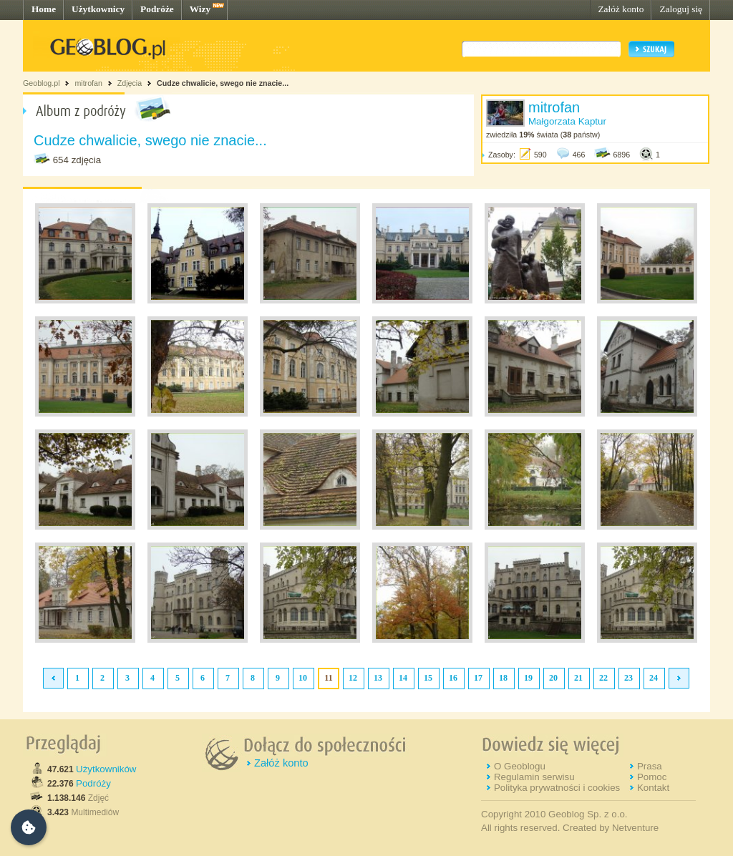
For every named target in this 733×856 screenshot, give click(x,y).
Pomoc (651, 777)
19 (528, 678)
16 (453, 678)
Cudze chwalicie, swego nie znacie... (222, 83)
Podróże (157, 9)
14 (403, 678)
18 (503, 678)
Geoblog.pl (41, 83)
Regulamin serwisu (534, 777)
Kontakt (653, 787)
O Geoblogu (519, 766)
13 (378, 678)
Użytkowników (106, 769)
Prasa (649, 766)
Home (43, 9)
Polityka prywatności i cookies (557, 787)
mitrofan (88, 83)
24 (653, 678)
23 (628, 678)
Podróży (93, 783)
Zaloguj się (680, 9)
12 (353, 678)
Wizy (200, 9)
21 (578, 678)
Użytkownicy (98, 9)
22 (603, 678)
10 (302, 678)
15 (428, 678)
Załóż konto (621, 9)
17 (478, 678)
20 (553, 678)
